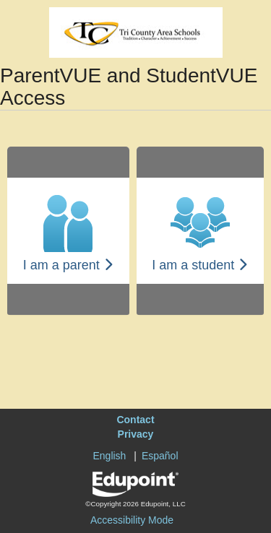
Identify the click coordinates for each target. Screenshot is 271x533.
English (109, 456)
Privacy (136, 434)
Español (160, 456)
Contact (135, 419)
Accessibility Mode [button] (131, 520)
